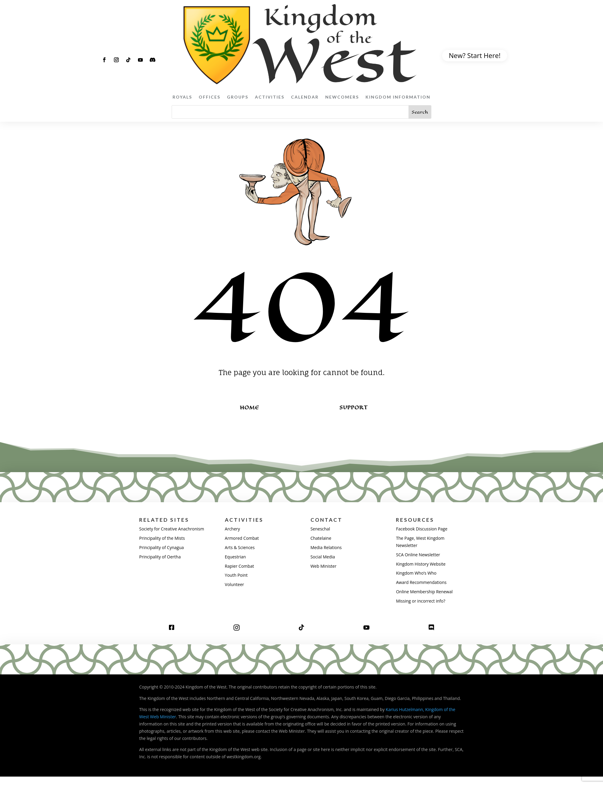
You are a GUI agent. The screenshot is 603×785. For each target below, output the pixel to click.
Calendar (305, 96)
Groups (237, 96)
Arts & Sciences (240, 547)
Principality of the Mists (162, 538)
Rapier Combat (239, 566)
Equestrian (235, 557)
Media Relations (326, 547)
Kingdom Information (398, 96)
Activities (269, 96)
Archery (232, 529)
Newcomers (342, 96)
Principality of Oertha (160, 557)
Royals (182, 96)
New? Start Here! (474, 55)
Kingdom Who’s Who (416, 573)
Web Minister (323, 566)
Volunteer (234, 584)
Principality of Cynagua (161, 547)
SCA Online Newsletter (418, 554)
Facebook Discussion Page (421, 529)
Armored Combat (242, 538)
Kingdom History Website (420, 564)
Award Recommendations (421, 582)
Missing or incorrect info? (420, 601)
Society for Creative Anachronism (171, 529)
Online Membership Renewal (424, 591)
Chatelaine (321, 538)
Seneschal (320, 529)
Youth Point (236, 575)
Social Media (323, 557)
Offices (209, 96)
